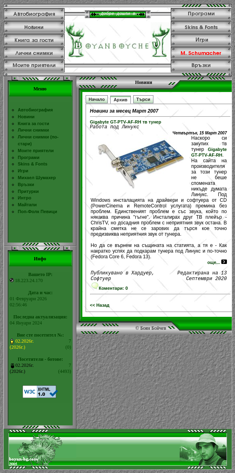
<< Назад (100, 308)
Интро (24, 197)
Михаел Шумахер (37, 177)
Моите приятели (36, 150)
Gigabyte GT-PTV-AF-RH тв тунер (126, 121)
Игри (23, 170)
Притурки (28, 191)
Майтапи (27, 204)
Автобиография (35, 109)
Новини (26, 116)
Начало (97, 99)
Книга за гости (33, 123)
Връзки (26, 184)
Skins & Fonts (32, 163)
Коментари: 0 (109, 291)
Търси (143, 99)
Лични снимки (33, 130)
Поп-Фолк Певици (37, 211)
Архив (120, 99)
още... (217, 263)
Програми (29, 157)
